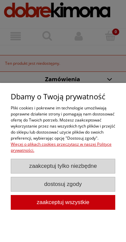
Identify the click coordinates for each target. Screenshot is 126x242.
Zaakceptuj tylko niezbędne (63, 166)
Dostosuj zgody (63, 184)
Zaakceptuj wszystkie (63, 202)
